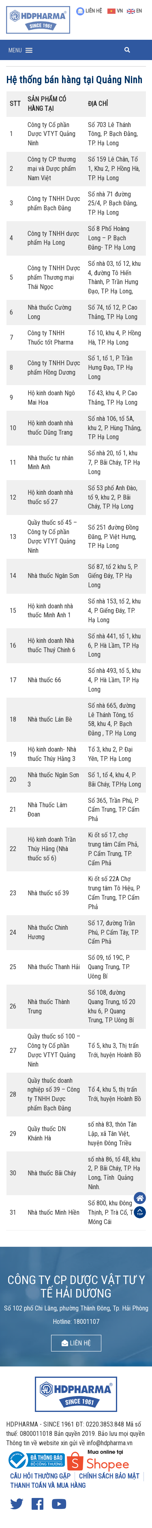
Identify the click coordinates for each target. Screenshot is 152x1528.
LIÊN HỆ (89, 11)
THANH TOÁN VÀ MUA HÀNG (48, 1485)
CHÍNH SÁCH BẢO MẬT (109, 1476)
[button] (15, 50)
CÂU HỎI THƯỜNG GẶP (40, 1476)
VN (115, 11)
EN (134, 11)
